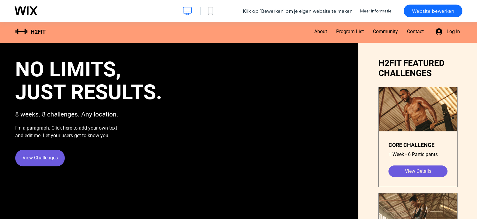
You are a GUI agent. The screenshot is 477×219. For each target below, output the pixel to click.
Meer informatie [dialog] (376, 11)
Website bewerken (433, 11)
